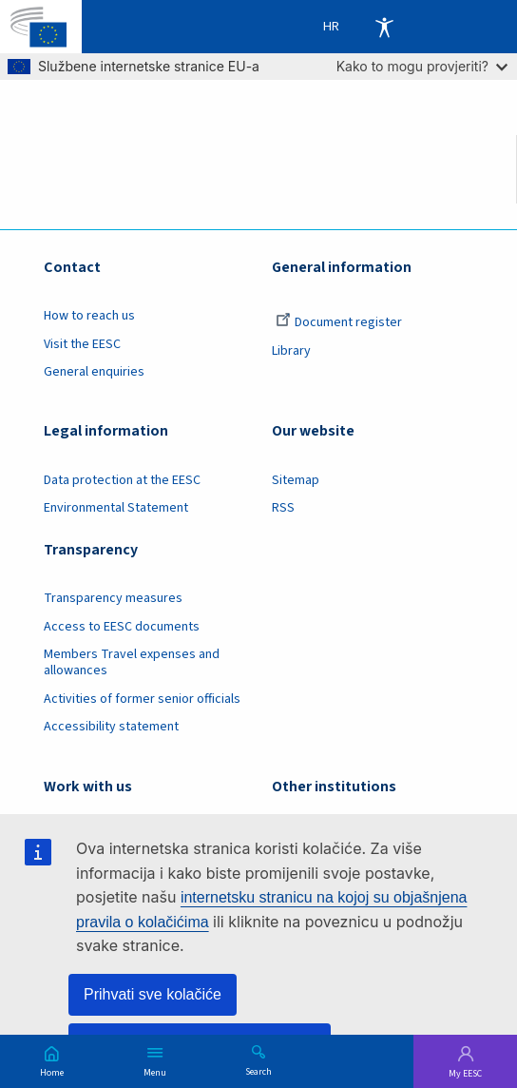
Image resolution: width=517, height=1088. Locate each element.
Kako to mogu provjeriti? (421, 66)
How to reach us (89, 315)
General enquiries (94, 371)
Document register (339, 322)
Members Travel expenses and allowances (132, 662)
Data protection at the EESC (122, 480)
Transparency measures (113, 598)
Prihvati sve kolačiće (152, 994)
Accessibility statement (111, 726)
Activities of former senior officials (142, 699)
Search (258, 1071)
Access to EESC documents (122, 626)
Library (291, 350)
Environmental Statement (116, 507)
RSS (283, 507)
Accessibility (384, 26)
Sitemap (295, 480)
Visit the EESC (82, 344)
